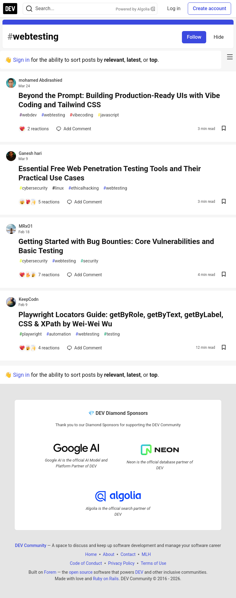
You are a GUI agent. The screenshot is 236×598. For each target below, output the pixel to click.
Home (91, 554)
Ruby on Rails (106, 578)
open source (80, 572)
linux (58, 188)
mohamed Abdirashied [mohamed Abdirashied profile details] (40, 80)
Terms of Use (153, 563)
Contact (128, 554)
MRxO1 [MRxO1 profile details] (26, 226)
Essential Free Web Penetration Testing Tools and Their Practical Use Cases (109, 173)
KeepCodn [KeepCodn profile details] (28, 299)
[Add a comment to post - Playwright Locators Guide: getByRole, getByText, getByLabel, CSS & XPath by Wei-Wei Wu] (39, 347)
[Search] (29, 8)
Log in (173, 8)
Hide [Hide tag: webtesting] (219, 37)
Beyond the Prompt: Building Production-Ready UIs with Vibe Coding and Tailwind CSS (119, 100)
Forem (50, 572)
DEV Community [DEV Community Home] (30, 545)
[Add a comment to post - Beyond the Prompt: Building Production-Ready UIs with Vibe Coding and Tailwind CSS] (34, 128)
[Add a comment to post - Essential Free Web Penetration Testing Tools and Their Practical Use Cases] (39, 201)
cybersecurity (33, 188)
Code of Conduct (86, 563)
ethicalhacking (83, 188)
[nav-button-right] (230, 57)
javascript (108, 115)
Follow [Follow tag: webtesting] (194, 37)
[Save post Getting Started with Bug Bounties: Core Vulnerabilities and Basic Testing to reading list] (224, 275)
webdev (28, 115)
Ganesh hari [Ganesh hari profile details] (30, 153)
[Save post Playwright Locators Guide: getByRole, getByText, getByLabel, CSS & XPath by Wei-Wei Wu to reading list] (224, 348)
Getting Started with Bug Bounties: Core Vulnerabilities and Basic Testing (116, 246)
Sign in (21, 60)
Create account (209, 8)
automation (58, 334)
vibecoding (81, 115)
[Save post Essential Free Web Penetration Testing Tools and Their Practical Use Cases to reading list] (224, 202)
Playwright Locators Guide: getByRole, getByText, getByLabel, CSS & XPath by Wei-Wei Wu (120, 319)
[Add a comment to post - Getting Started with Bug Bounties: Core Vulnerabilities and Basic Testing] (39, 274)
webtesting (53, 115)
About (108, 554)
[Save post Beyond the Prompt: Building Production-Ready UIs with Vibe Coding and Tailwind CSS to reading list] (224, 129)
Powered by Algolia (135, 9)
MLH (146, 554)
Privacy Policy (121, 563)
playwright (30, 334)
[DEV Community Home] (10, 8)
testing (112, 334)
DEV (139, 572)
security (89, 261)
